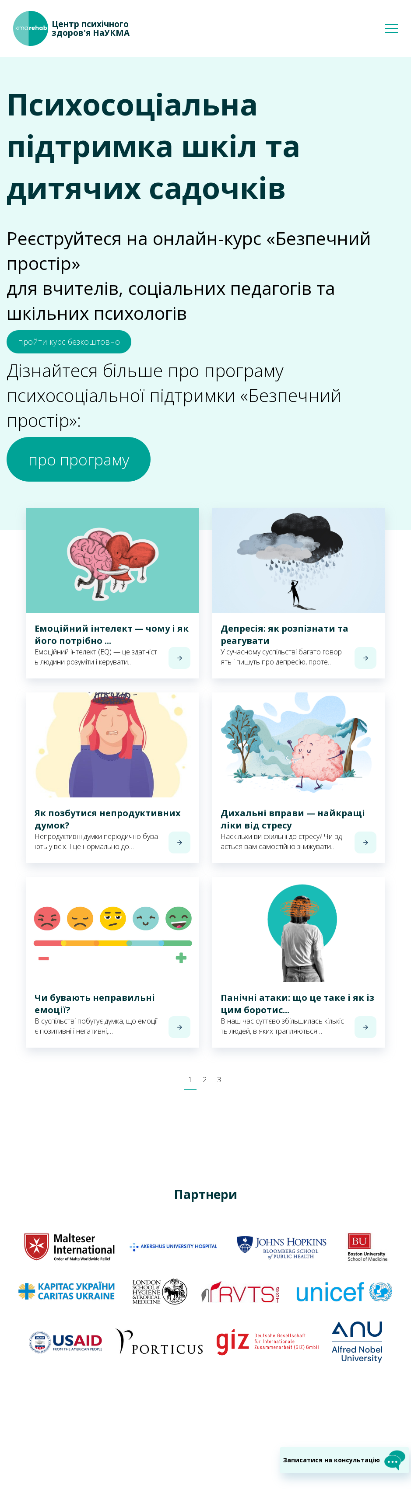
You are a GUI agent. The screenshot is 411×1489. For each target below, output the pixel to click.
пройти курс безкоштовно (69, 341)
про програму (99, 465)
